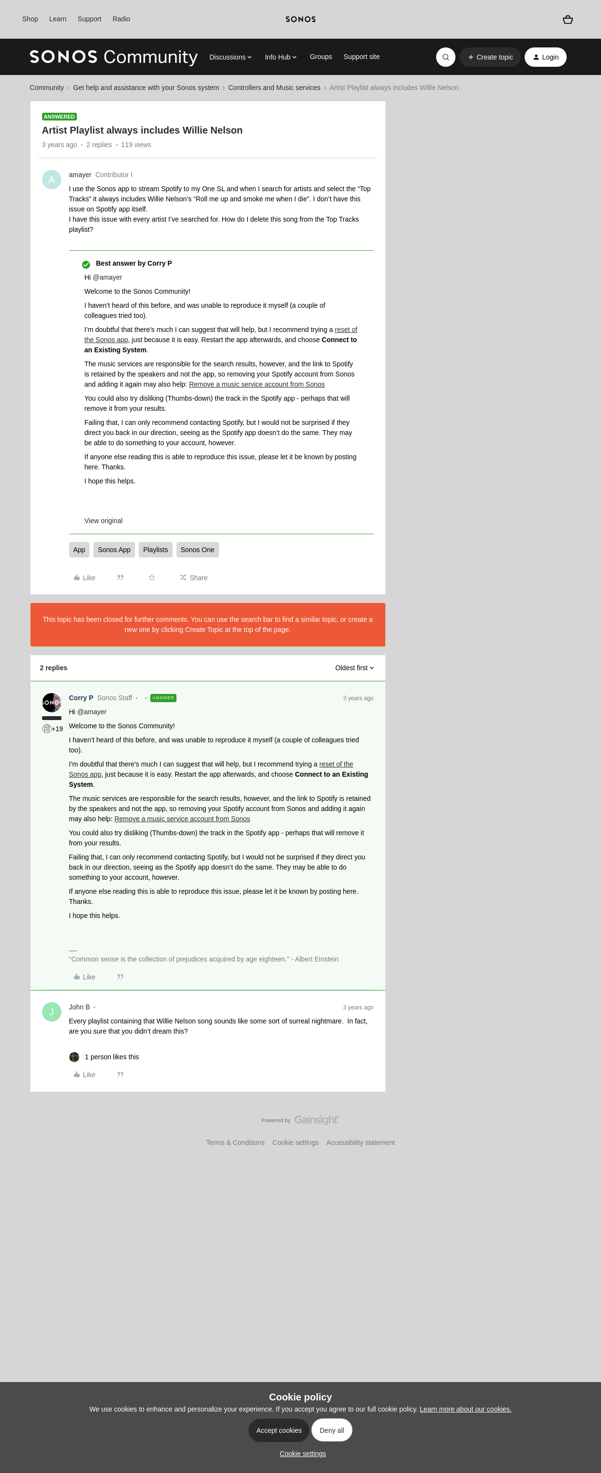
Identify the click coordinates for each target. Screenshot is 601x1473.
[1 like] (104, 1057)
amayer (80, 175)
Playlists (155, 550)
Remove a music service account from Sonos (257, 384)
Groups (321, 56)
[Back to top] (581, 1128)
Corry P (81, 698)
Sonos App (114, 550)
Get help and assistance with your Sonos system (146, 87)
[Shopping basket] (568, 19)
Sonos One (198, 550)
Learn (58, 19)
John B (79, 1007)
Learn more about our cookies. (466, 1409)
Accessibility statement (360, 1142)
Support (90, 19)
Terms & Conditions (235, 1142)
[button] (490, 57)
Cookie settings (296, 1142)
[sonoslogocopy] (301, 19)
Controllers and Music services (274, 87)
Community (47, 87)
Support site (362, 56)
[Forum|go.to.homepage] (114, 57)
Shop (30, 19)
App (79, 550)
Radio (122, 19)
